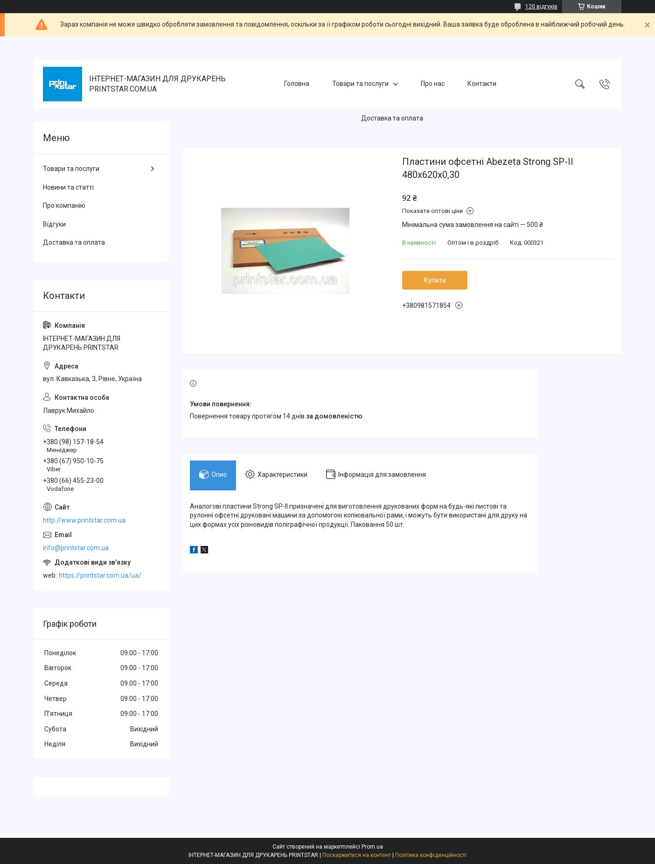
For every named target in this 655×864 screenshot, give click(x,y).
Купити (435, 280)
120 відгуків (541, 6)
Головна (296, 83)
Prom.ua (372, 846)
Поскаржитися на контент (356, 855)
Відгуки (54, 224)
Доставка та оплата (392, 118)
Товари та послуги (360, 83)
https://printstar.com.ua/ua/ (100, 575)
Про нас (433, 83)
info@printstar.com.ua (76, 548)
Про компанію (64, 205)
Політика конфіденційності (431, 855)
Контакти (481, 83)
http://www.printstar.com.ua (84, 520)
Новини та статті (68, 187)
